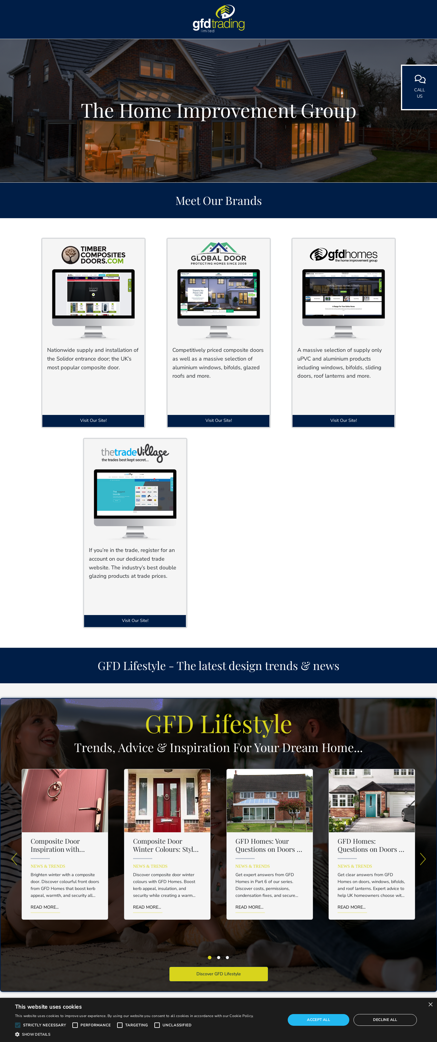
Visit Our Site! (93, 420)
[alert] (218, 1020)
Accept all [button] (318, 1019)
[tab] (209, 957)
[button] (18, 1025)
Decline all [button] (385, 1019)
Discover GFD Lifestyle (218, 974)
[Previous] (14, 859)
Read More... (45, 907)
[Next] (423, 859)
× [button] (430, 1004)
